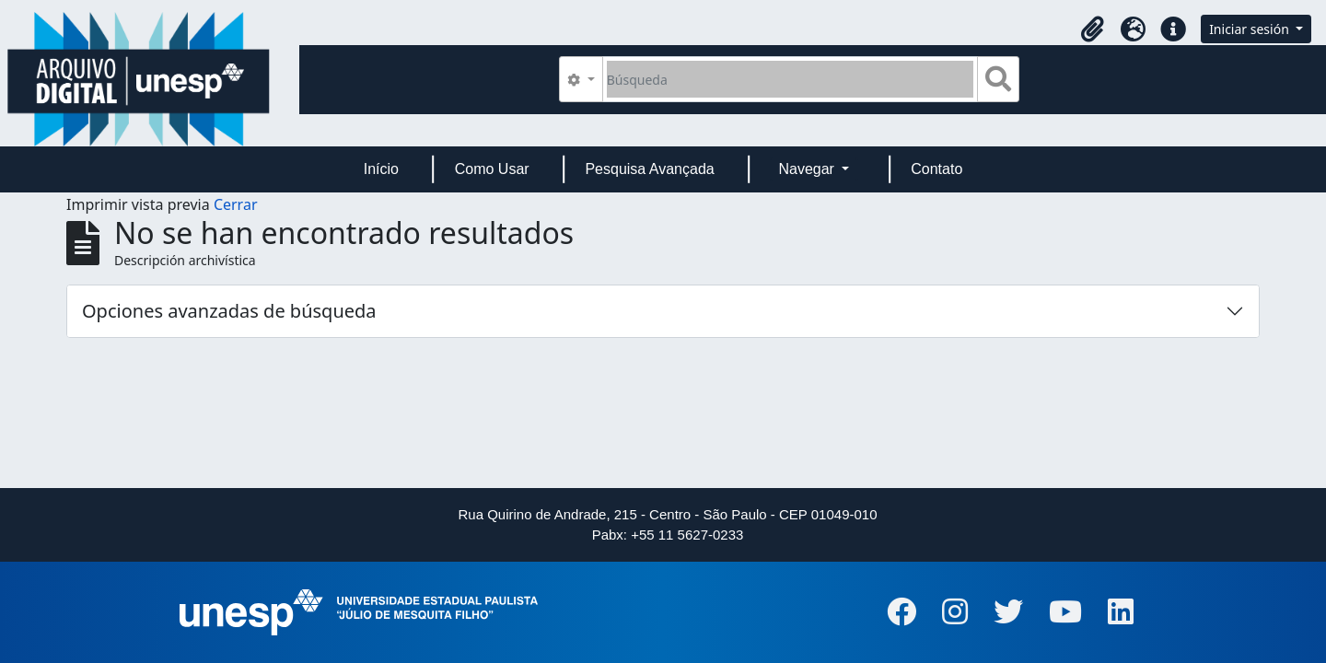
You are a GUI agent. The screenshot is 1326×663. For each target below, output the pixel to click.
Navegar (808, 169)
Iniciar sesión (1250, 29)
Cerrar (236, 204)
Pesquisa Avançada (649, 169)
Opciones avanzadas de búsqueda (229, 310)
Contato (936, 169)
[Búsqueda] (790, 79)
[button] (1092, 29)
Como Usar (492, 169)
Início (381, 169)
